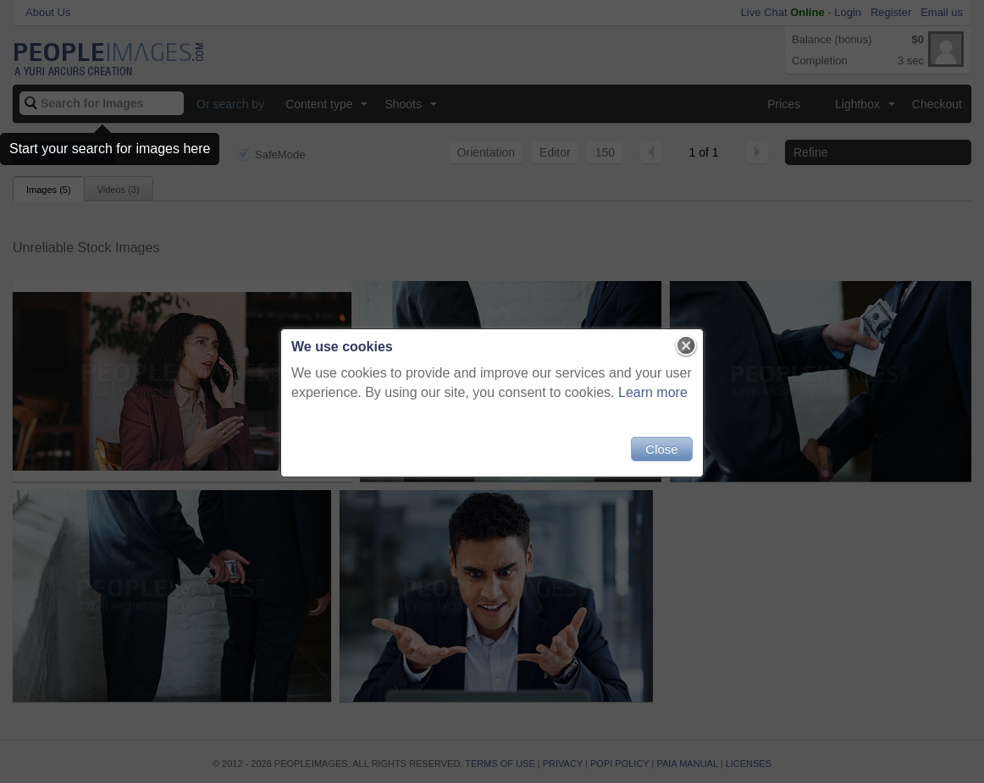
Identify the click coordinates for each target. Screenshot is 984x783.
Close (661, 449)
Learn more (653, 392)
